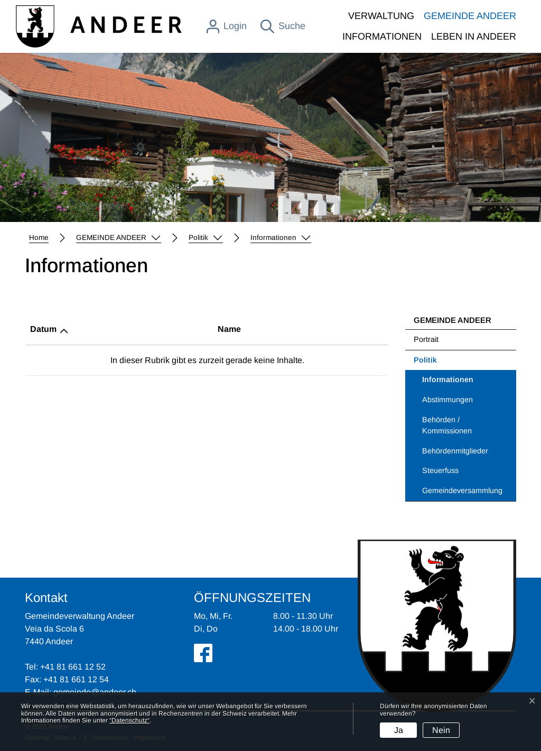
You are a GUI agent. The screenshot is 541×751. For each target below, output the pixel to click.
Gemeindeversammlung (462, 490)
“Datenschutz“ (129, 720)
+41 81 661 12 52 (73, 666)
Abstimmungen (447, 399)
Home (39, 238)
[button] (118, 237)
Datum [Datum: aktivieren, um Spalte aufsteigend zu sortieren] (43, 328)
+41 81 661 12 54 (76, 679)
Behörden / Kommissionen (447, 425)
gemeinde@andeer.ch (94, 692)
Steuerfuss (440, 470)
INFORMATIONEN (382, 36)
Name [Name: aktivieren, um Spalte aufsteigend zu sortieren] (229, 328)
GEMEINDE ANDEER (470, 16)
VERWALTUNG (381, 16)
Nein (441, 730)
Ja (398, 730)
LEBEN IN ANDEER (473, 36)
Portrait (426, 339)
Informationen (449, 382)
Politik (425, 360)
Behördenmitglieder (455, 451)
